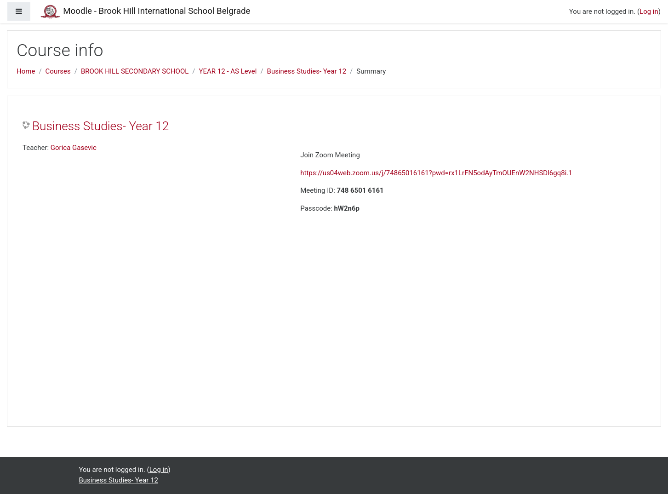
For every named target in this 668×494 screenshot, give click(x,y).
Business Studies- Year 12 (307, 71)
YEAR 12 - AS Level (228, 71)
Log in (648, 11)
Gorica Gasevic (74, 148)
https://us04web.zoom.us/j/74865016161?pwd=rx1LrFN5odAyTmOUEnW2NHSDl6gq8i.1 (436, 173)
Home (26, 71)
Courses (58, 71)
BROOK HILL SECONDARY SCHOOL (134, 71)
